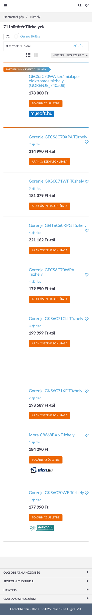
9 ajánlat (35, 144)
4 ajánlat (35, 233)
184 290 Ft (38, 450)
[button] (85, 5)
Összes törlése (30, 36)
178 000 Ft (38, 93)
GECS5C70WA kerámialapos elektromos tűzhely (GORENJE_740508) (54, 81)
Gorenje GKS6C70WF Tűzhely (56, 493)
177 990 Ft (38, 507)
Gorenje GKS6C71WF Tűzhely (56, 181)
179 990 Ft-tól (42, 289)
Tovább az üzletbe (45, 103)
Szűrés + (78, 46)
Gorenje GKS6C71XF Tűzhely (55, 391)
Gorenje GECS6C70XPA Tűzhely (58, 137)
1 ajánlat (35, 442)
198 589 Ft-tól (42, 405)
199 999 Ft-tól (42, 333)
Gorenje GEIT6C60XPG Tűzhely (57, 226)
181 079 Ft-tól (42, 196)
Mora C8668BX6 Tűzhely (51, 435)
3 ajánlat (35, 188)
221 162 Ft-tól (42, 240)
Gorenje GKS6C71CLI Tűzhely (56, 319)
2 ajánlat (35, 398)
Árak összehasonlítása (49, 161)
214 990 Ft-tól (42, 152)
